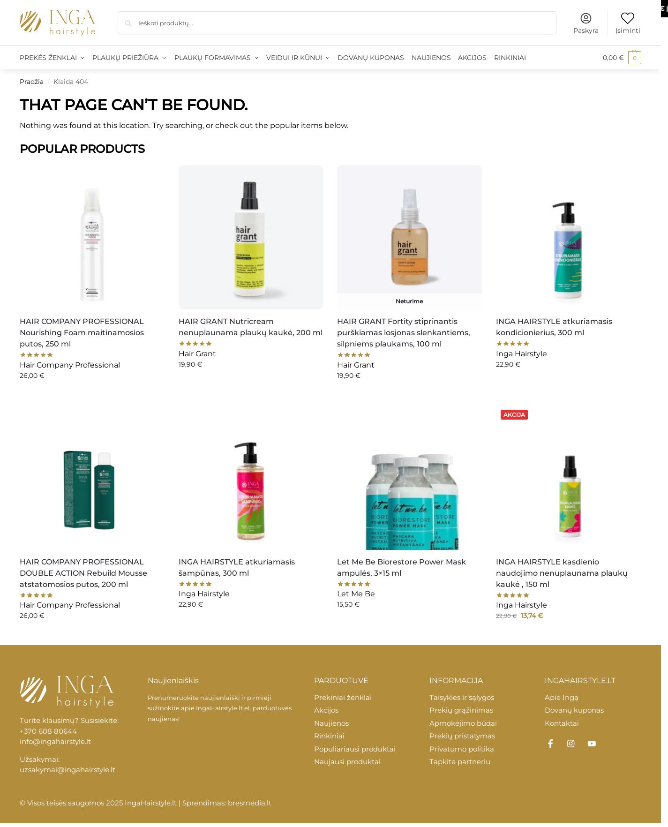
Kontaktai (562, 723)
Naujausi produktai (347, 761)
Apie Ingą (561, 697)
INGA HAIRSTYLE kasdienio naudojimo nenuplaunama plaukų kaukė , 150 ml (562, 573)
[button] (622, 57)
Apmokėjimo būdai (463, 723)
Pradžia (32, 81)
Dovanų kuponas (574, 710)
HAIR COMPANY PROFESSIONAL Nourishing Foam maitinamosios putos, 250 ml (82, 332)
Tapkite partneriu (459, 761)
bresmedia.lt (249, 802)
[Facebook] (550, 744)
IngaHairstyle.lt (219, 708)
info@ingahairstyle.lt (55, 741)
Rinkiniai (329, 735)
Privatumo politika (461, 748)
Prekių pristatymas (462, 735)
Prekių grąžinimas (461, 710)
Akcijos (326, 710)
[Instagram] (571, 744)
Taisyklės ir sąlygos (461, 697)
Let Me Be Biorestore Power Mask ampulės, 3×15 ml (401, 567)
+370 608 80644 (48, 731)
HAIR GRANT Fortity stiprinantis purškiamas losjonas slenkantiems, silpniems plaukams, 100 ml (403, 332)
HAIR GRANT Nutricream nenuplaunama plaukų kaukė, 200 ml (251, 327)
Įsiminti (627, 23)
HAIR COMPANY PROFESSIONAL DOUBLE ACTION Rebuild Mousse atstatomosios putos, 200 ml (83, 573)
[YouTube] (591, 744)
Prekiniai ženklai (343, 697)
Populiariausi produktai (355, 748)
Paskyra (586, 23)
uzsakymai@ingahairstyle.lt (67, 769)
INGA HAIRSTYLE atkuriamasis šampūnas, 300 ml (237, 567)
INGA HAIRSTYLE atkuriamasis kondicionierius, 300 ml (554, 327)
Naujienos (331, 723)
